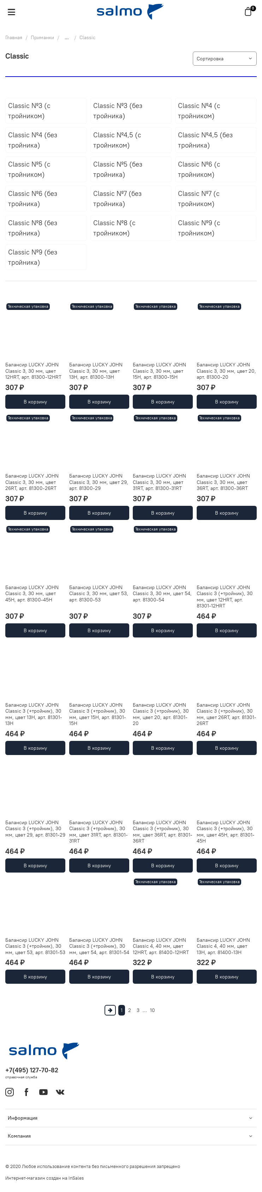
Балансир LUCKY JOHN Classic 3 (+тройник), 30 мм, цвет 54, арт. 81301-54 (99, 946)
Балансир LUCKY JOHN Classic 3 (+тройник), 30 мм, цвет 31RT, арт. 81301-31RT (98, 831)
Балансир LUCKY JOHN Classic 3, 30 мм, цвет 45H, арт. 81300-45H (32, 593)
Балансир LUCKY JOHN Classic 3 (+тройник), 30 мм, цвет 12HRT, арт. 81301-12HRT (225, 596)
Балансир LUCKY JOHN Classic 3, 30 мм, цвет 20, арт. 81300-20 (226, 370)
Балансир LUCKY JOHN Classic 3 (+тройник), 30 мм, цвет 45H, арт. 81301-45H (226, 831)
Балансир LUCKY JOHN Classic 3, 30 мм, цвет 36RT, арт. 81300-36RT (223, 482)
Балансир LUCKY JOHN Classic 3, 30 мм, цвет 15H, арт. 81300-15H (159, 370)
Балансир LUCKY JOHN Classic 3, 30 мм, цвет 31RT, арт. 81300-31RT (159, 482)
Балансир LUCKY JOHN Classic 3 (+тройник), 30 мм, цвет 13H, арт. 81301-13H (33, 714)
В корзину (35, 402)
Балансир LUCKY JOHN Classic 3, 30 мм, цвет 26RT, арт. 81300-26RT (32, 482)
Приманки (42, 37)
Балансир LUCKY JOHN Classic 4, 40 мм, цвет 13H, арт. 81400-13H (223, 946)
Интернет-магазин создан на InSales (44, 1178)
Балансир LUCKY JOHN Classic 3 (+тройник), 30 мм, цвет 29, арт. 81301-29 (35, 828)
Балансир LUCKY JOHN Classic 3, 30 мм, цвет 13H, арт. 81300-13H (96, 370)
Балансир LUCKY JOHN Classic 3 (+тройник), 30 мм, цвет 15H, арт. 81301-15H (97, 714)
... (67, 37)
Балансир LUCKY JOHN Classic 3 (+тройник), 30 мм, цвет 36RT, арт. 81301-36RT (162, 831)
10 (152, 1010)
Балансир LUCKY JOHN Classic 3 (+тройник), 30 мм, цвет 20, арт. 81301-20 (161, 714)
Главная (13, 37)
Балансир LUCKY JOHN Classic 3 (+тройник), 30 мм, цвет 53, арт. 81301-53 (35, 946)
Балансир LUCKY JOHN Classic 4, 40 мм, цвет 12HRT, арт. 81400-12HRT (161, 946)
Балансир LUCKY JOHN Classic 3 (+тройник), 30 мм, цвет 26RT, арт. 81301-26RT (226, 714)
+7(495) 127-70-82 (31, 1070)
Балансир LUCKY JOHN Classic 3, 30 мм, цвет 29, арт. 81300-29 (98, 482)
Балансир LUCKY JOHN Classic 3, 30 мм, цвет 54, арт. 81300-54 (162, 593)
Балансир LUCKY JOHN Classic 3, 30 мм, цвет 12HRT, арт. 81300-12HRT (33, 370)
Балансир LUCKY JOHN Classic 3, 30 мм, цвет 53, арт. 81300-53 (98, 593)
